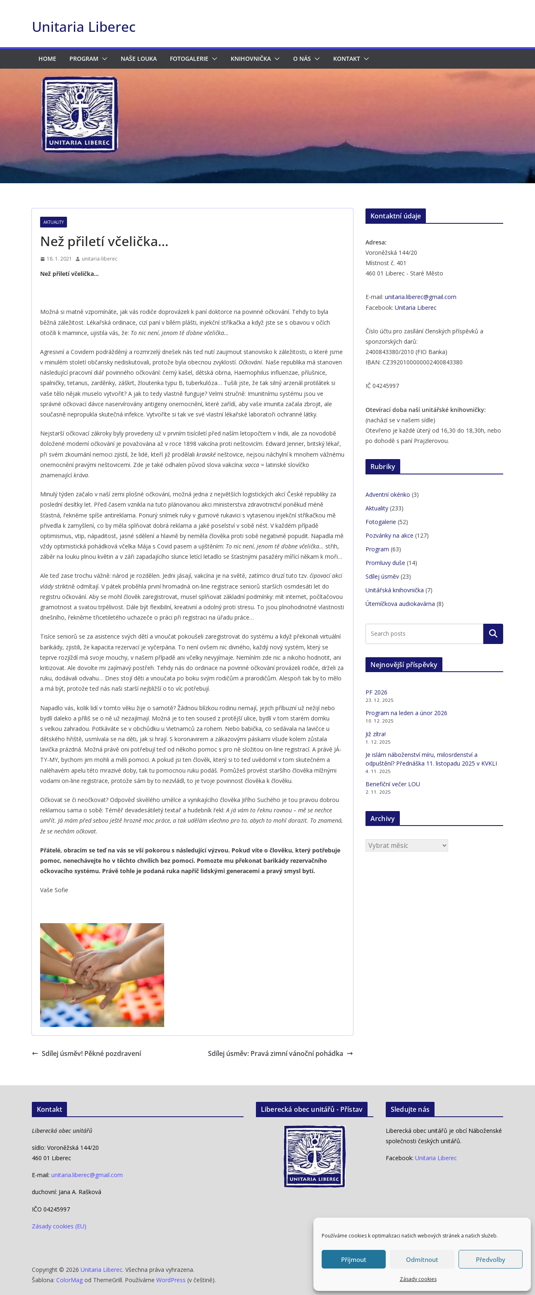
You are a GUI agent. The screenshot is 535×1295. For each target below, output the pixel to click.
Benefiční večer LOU (392, 784)
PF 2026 (376, 692)
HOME (47, 58)
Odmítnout (422, 1259)
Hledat (493, 633)
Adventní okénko (387, 494)
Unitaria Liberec (84, 26)
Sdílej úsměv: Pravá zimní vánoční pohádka (280, 1053)
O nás (302, 58)
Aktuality (53, 222)
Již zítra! (375, 734)
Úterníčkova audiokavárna (400, 604)
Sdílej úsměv (382, 576)
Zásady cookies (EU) (59, 1226)
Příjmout (353, 1259)
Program (83, 58)
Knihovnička (251, 58)
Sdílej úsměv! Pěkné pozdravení (86, 1053)
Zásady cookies (418, 1279)
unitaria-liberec (99, 258)
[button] (102, 59)
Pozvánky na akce (389, 535)
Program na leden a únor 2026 (406, 713)
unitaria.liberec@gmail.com (420, 297)
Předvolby (490, 1259)
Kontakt (346, 58)
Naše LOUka (139, 58)
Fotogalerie (189, 58)
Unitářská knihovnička (394, 590)
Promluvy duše (385, 563)
